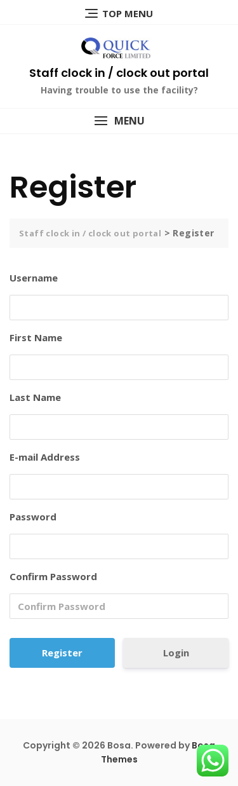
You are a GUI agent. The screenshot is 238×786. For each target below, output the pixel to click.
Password (33, 516)
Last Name (35, 397)
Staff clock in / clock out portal (119, 73)
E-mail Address (45, 457)
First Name (36, 337)
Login (176, 652)
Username (34, 277)
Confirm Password (53, 576)
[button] (119, 121)
